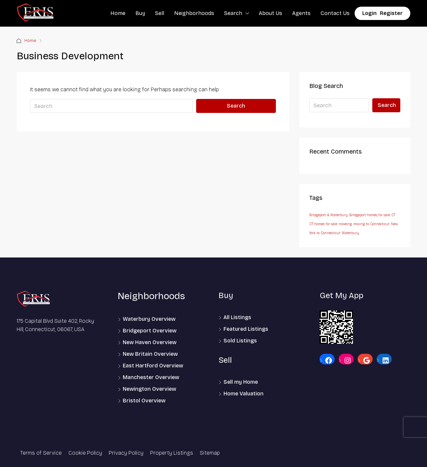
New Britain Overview (150, 354)
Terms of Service (41, 453)
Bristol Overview (144, 400)
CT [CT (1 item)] (393, 215)
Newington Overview (149, 389)
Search (233, 13)
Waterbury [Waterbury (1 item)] (350, 233)
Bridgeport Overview (149, 330)
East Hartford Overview (153, 365)
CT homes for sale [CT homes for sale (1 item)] (323, 224)
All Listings (237, 317)
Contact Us (335, 13)
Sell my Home (241, 382)
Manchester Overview (151, 377)
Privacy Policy (126, 453)
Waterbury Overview (149, 319)
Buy (140, 13)
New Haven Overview (149, 342)
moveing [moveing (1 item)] (345, 224)
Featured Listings (246, 329)
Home (117, 13)
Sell (159, 13)
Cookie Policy (85, 453)
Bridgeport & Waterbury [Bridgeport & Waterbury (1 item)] (328, 215)
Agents (301, 13)
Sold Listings (240, 340)
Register (391, 13)
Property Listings (171, 453)
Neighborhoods (194, 13)
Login (369, 13)
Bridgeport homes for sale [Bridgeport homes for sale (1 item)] (369, 215)
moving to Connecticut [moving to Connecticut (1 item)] (371, 224)
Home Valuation (244, 393)
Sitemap (210, 453)
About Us (270, 13)
